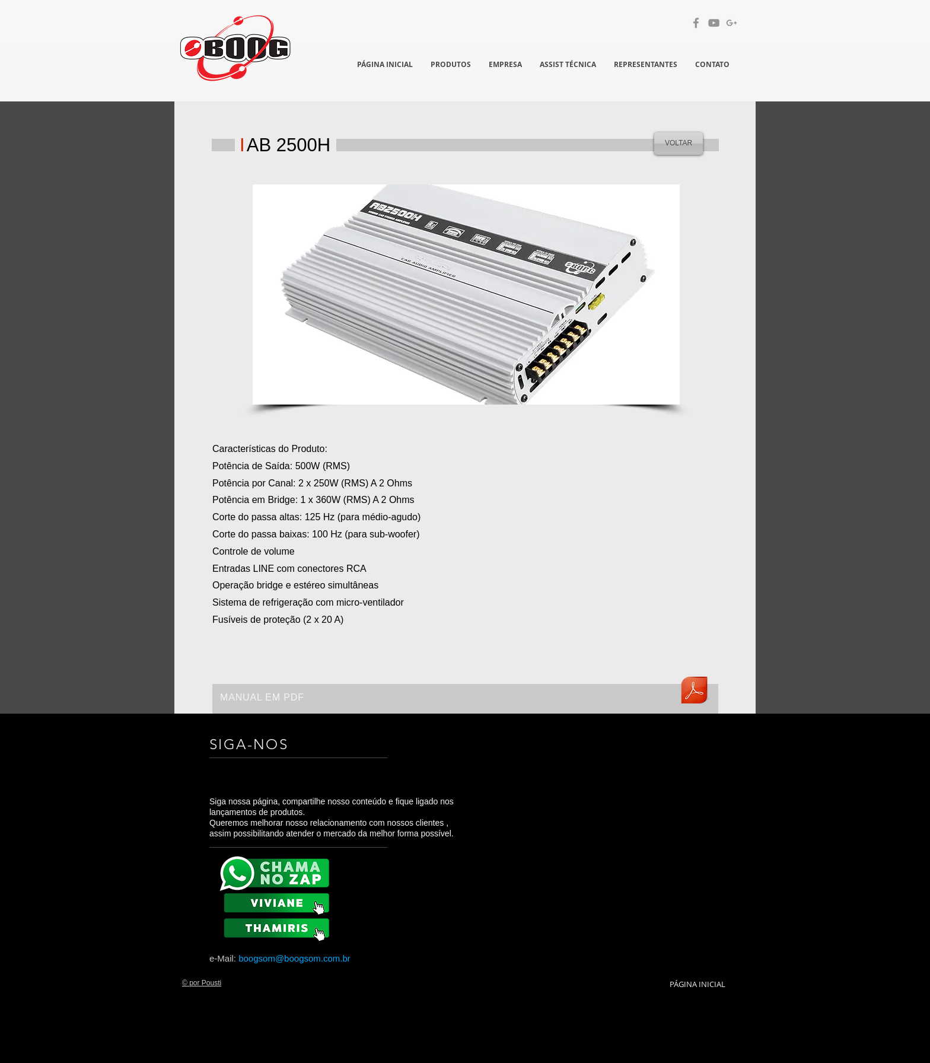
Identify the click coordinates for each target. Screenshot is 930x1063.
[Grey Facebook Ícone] (696, 23)
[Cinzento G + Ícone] (731, 23)
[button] (466, 294)
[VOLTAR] (678, 143)
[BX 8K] (279, 927)
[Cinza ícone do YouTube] (714, 23)
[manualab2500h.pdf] (694, 691)
